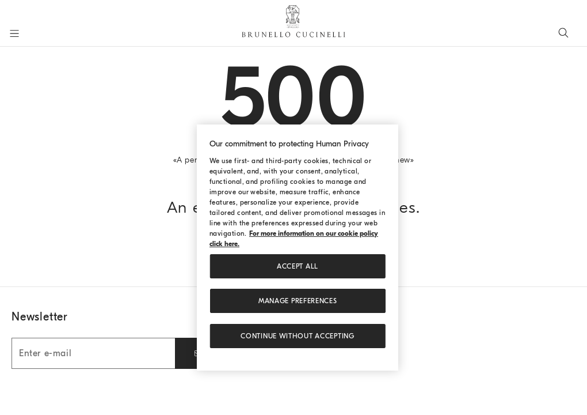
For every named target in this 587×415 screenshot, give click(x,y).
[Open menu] (14, 33)
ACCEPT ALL (297, 266)
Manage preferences (297, 301)
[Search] (563, 32)
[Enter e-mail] (93, 353)
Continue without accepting (297, 336)
